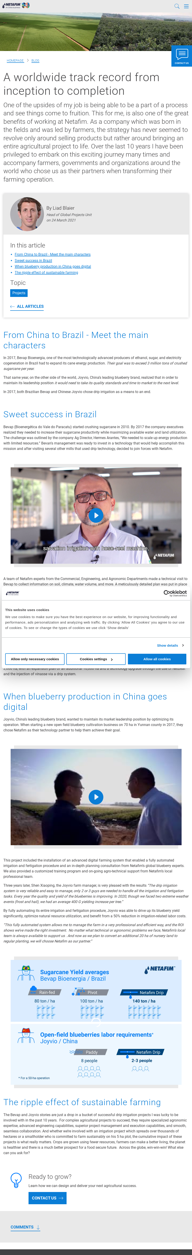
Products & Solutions (20, 1165)
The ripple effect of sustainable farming (46, 272)
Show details (167, 645)
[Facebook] (157, 1244)
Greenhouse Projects (19, 1183)
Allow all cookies (157, 659)
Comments (22, 1107)
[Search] (177, 6)
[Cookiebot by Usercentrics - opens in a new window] (167, 593)
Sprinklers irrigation (82, 1167)
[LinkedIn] (179, 1244)
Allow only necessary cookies (35, 659)
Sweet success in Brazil (33, 260)
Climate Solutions (17, 1201)
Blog (35, 60)
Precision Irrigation (18, 1159)
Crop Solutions (15, 1189)
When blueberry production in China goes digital (53, 266)
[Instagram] (186, 1244)
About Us (10, 1207)
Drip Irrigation (78, 1161)
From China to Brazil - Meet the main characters (53, 254)
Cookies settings (96, 659)
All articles (30, 306)
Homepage (15, 60)
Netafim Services (16, 1177)
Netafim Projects (16, 1171)
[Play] (96, 515)
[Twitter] (163, 1244)
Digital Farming (15, 1195)
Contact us (44, 1078)
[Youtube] (171, 1243)
